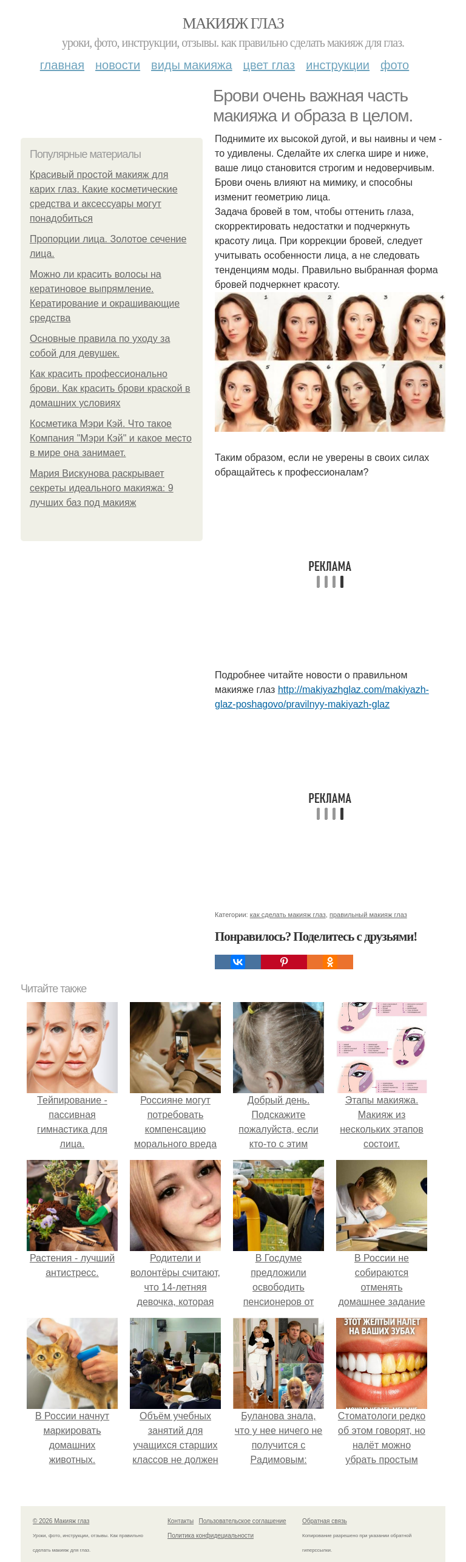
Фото (394, 65)
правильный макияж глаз (368, 914)
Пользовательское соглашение (242, 1521)
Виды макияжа (191, 65)
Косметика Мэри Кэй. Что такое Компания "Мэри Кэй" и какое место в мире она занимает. (111, 438)
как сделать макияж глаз (288, 914)
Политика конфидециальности (210, 1535)
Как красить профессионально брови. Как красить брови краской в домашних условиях (110, 388)
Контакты (180, 1521)
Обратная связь (324, 1521)
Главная (62, 65)
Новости (117, 65)
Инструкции (338, 65)
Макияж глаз (233, 23)
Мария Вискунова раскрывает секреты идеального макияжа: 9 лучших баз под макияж (102, 488)
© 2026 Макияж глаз (61, 1521)
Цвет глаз (269, 65)
